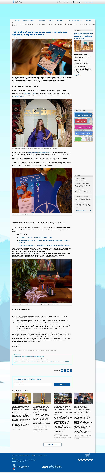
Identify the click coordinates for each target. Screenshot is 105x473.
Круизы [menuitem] (51, 21)
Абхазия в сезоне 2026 (80, 179)
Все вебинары (80, 209)
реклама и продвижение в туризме (20, 349)
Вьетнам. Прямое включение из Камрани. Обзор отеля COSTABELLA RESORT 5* (83, 205)
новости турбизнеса (37, 429)
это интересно (53, 349)
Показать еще (52, 443)
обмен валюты (57, 435)
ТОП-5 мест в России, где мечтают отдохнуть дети (35, 237)
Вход (72, 2)
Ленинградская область (83, 433)
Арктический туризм (34, 24)
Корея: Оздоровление (86, 24)
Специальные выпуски (81, 114)
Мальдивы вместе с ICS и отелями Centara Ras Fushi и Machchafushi (83, 197)
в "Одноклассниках (43, 357)
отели (90, 433)
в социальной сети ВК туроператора (38, 152)
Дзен (58, 2)
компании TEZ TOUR (29, 93)
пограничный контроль (66, 435)
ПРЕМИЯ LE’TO (47, 24)
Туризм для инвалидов (60, 24)
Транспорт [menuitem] (42, 21)
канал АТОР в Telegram (27, 355)
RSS (42, 453)
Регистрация (78, 2)
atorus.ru (80, 471)
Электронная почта (18, 380)
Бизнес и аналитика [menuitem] (29, 21)
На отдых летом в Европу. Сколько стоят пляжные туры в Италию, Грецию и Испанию (44, 240)
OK (65, 2)
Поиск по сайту (89, 2)
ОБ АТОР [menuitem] (88, 21)
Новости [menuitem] (16, 21)
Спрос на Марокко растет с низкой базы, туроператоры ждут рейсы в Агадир (44, 244)
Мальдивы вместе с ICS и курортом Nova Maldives (83, 191)
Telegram (68, 2)
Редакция (31, 453)
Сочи (76, 433)
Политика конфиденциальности (19, 453)
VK (63, 2)
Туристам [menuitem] (60, 21)
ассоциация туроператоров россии (40, 427)
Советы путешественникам (82, 126)
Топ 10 (76, 138)
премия (48, 424)
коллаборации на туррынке (33, 349)
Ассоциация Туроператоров (18, 2)
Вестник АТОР (78, 120)
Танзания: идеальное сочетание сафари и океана (82, 185)
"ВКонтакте (34, 357)
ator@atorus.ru (23, 466)
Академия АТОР (73, 24)
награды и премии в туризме (39, 424)
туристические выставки (59, 437)
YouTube (60, 2)
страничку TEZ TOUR (17, 96)
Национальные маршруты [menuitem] (74, 21)
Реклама (37, 453)
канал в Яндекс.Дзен (39, 355)
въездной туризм (57, 432)
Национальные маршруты (81, 132)
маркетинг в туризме (45, 349)
